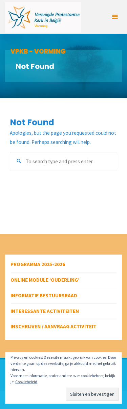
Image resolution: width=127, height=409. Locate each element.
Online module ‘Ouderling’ (45, 280)
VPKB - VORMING (38, 51)
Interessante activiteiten (44, 311)
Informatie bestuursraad (43, 295)
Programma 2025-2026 (37, 264)
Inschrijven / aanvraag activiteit (53, 326)
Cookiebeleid (26, 381)
